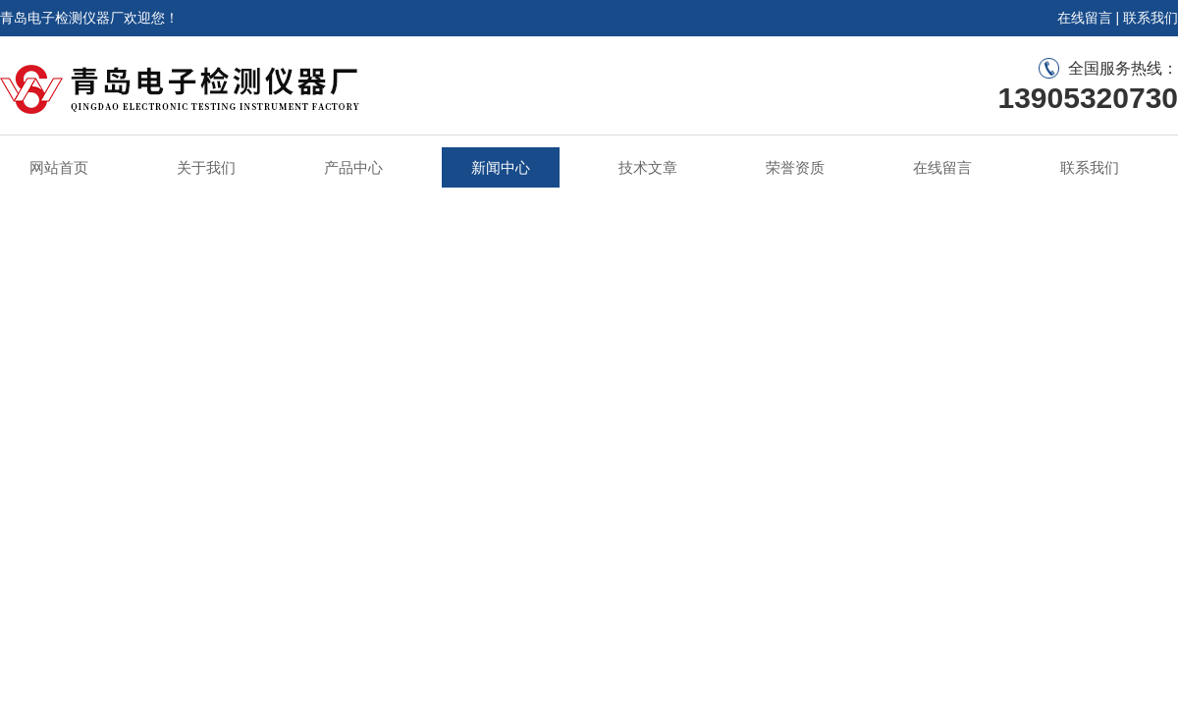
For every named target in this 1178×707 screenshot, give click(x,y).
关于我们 (206, 167)
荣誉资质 (795, 167)
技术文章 (647, 167)
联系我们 (1150, 18)
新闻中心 (500, 167)
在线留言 (1084, 18)
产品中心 (353, 167)
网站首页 (58, 167)
